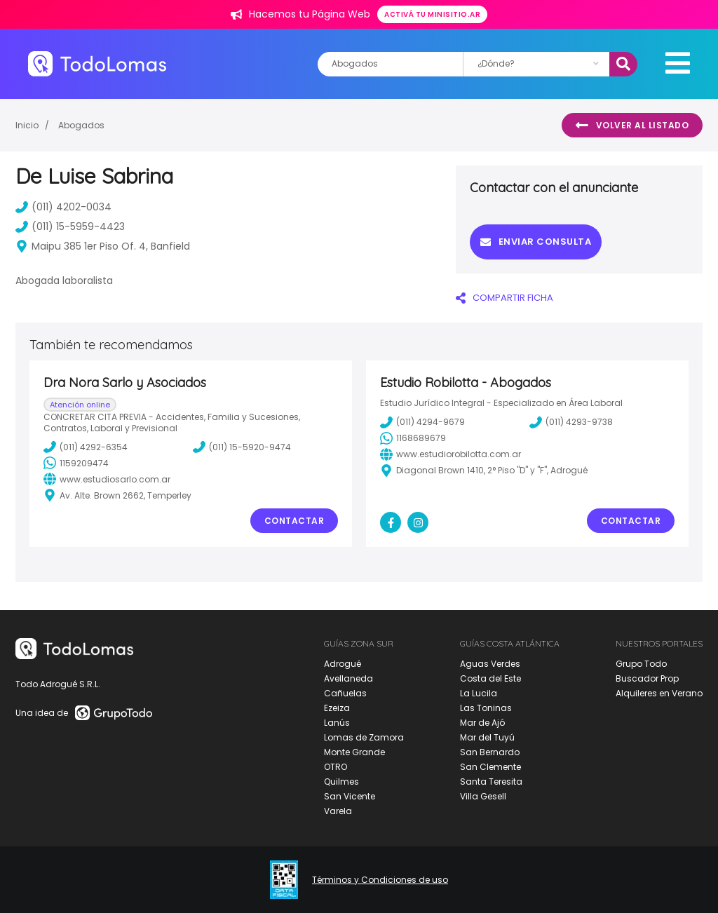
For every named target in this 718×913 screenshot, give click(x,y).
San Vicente (349, 796)
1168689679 (413, 438)
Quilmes (341, 781)
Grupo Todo (641, 664)
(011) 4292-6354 (85, 446)
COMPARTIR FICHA (504, 297)
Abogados (81, 125)
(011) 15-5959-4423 (70, 226)
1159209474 (76, 462)
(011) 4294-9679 (422, 422)
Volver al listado (632, 126)
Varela (338, 811)
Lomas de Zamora (364, 737)
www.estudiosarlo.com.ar (106, 479)
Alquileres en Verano (659, 693)
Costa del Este (490, 678)
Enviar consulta (535, 241)
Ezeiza (337, 708)
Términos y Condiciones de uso (380, 880)
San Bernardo (490, 752)
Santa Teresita (491, 781)
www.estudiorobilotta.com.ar (450, 454)
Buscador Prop (647, 678)
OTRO (335, 767)
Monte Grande (354, 752)
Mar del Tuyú (487, 737)
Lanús (337, 723)
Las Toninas (486, 708)
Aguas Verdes (490, 664)
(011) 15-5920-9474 (242, 446)
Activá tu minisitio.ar (432, 14)
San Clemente (490, 767)
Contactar (294, 521)
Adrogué (342, 664)
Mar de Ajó (482, 723)
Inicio (27, 125)
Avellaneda (348, 678)
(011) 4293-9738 (571, 422)
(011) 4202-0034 (63, 207)
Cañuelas (345, 693)
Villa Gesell (483, 796)
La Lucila (478, 693)
